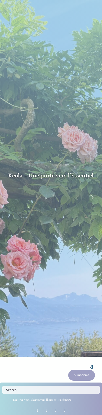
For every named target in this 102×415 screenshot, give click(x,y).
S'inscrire (81, 375)
